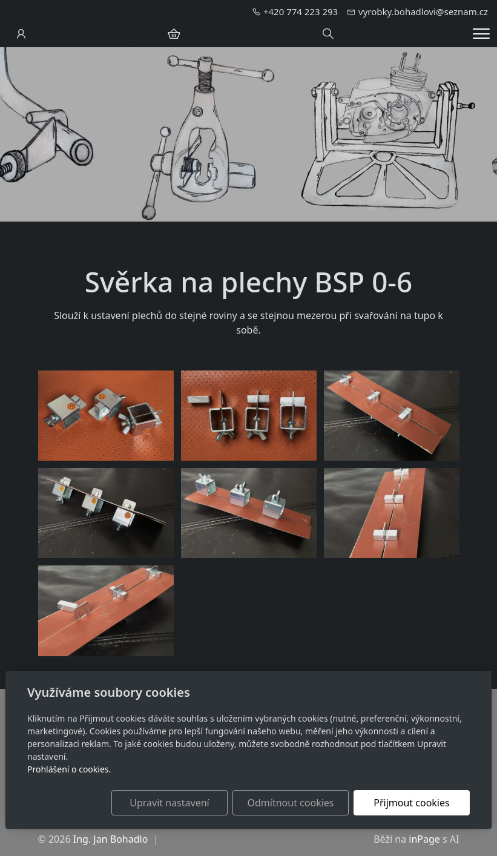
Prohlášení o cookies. (69, 769)
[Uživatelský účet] (21, 33)
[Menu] (481, 33)
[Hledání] (328, 34)
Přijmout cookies (411, 802)
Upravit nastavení (169, 802)
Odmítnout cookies (291, 802)
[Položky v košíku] (174, 33)
